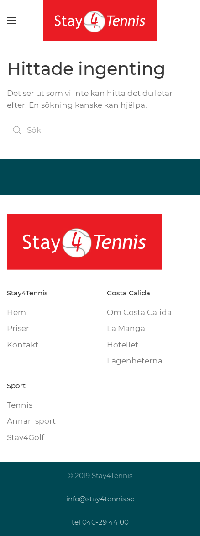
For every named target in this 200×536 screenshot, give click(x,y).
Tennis (19, 405)
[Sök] (61, 130)
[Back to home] (100, 20)
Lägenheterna (135, 360)
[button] (11, 20)
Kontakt (22, 344)
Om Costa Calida (139, 312)
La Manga (126, 328)
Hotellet (122, 344)
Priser (18, 328)
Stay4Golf (25, 437)
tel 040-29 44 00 (100, 522)
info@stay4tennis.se (100, 498)
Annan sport (31, 421)
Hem (16, 312)
